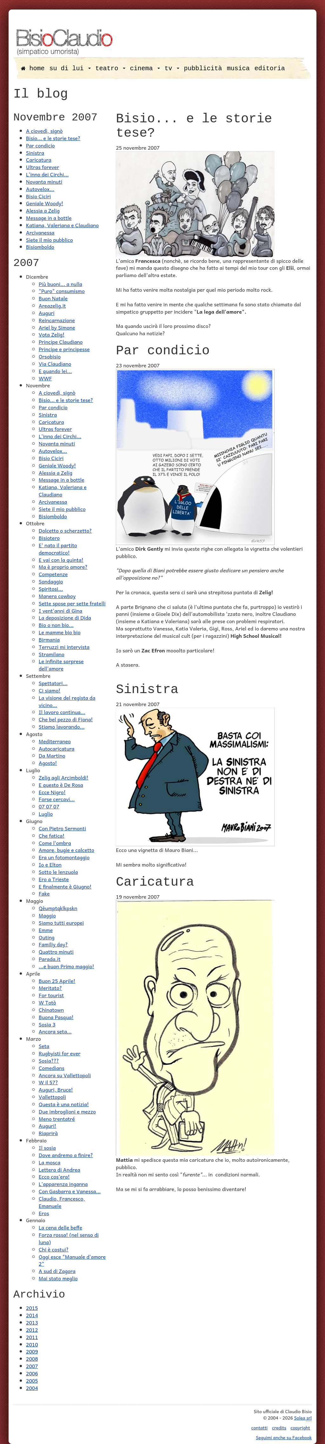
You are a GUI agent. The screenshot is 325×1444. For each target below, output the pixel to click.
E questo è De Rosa (61, 784)
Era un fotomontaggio (64, 857)
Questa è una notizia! (64, 1104)
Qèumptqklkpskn (58, 908)
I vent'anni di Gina (60, 610)
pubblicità (203, 68)
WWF (45, 378)
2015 (32, 1308)
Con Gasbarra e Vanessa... (70, 1191)
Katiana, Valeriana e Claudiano (62, 225)
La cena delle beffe (60, 1227)
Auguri (47, 313)
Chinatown (51, 1009)
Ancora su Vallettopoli (65, 1075)
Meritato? (50, 988)
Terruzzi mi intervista (64, 647)
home (33, 68)
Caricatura (38, 159)
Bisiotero (49, 538)
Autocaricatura (57, 748)
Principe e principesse (64, 349)
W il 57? (48, 1082)
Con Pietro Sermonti (62, 828)
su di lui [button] (70, 68)
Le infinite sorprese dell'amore (61, 664)
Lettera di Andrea (59, 1169)
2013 (32, 1322)
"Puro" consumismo (62, 291)
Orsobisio (50, 356)
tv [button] (172, 68)
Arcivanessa (40, 232)
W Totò (47, 1002)
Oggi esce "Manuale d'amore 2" (72, 1260)
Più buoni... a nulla (60, 284)
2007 (32, 1366)
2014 (32, 1315)
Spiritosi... (51, 588)
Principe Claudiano (61, 341)
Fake (44, 893)
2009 (32, 1351)
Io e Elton (50, 864)
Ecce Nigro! (52, 792)
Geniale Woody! (44, 203)
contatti (259, 1427)
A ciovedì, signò (44, 130)
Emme (46, 930)
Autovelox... (40, 189)
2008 (32, 1358)
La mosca (49, 1162)
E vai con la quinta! (61, 559)
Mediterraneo (55, 741)
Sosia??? (49, 1060)
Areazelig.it (52, 305)
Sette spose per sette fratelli (72, 603)
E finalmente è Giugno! (65, 886)
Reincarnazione (57, 320)
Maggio (47, 915)
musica (238, 68)
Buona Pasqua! (56, 1017)
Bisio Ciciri (38, 196)
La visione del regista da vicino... (67, 701)
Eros (44, 1213)
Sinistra (35, 152)
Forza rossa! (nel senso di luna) (69, 1238)
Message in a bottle (48, 218)
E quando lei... (55, 371)
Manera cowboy (57, 596)
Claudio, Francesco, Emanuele (62, 1202)
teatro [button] (110, 68)
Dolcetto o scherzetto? (65, 530)
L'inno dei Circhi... (47, 174)
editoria (270, 68)
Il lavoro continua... (62, 712)
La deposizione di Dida (65, 617)
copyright (300, 1427)
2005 (32, 1380)
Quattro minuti (56, 951)
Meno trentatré (57, 1118)
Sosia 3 (47, 1024)
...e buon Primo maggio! (66, 966)
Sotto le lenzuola (58, 872)
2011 (32, 1337)
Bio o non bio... (56, 625)
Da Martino (52, 755)
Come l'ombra (55, 843)
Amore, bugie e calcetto (66, 850)
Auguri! (47, 1125)
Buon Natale (53, 298)
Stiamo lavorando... (62, 726)
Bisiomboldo (40, 246)
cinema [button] (145, 68)
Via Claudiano (55, 363)
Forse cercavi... (57, 799)
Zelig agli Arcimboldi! (63, 777)
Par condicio (40, 145)
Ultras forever (42, 167)
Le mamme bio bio (60, 632)
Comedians (51, 1068)
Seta (44, 1046)
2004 (32, 1388)
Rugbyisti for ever (59, 1053)
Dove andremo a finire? (66, 1155)
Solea (303, 1417)
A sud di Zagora (57, 1271)
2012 (32, 1329)
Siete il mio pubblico (49, 239)
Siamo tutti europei (61, 922)
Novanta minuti (44, 181)
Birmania (49, 639)
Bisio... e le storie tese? (53, 138)
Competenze (53, 574)
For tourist (51, 995)
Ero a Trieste (54, 879)
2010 (32, 1344)
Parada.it (49, 959)
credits (279, 1427)
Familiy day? (53, 944)
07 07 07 (49, 806)
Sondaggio (51, 581)
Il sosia (47, 1147)
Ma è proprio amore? (63, 566)
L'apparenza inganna (63, 1184)
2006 (32, 1373)
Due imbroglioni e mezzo (67, 1111)
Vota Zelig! (51, 334)
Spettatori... (53, 683)
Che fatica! (51, 835)
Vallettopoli (52, 1097)
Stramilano (51, 654)
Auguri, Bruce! (56, 1089)
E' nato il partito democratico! (58, 548)
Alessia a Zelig (43, 210)
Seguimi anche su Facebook (284, 1437)
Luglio (46, 813)
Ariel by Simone (57, 327)
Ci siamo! (49, 690)
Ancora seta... (55, 1031)
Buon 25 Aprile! (57, 981)
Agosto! (48, 763)
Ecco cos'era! (54, 1176)
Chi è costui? (54, 1249)
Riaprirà (48, 1133)
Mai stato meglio (58, 1278)
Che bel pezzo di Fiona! (66, 719)
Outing (47, 937)
